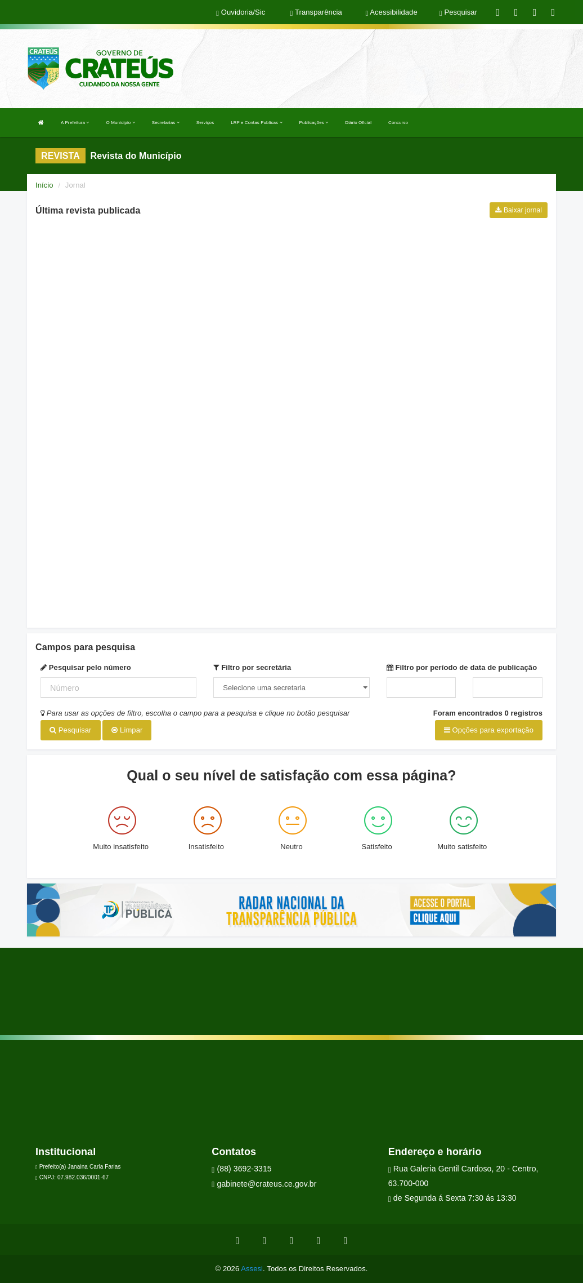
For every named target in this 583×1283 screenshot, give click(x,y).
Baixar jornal (518, 210)
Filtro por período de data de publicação (462, 667)
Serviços (205, 122)
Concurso (398, 122)
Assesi (252, 1268)
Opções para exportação (488, 730)
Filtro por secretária (252, 667)
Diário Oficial (358, 122)
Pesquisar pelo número (86, 667)
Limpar (126, 730)
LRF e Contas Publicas (256, 122)
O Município (120, 122)
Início (44, 185)
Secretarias (166, 122)
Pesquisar (71, 730)
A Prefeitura (75, 122)
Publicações (314, 122)
